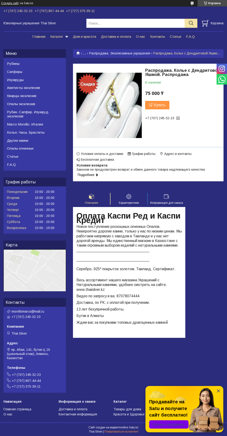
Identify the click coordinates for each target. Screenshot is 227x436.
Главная (38, 36)
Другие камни (17, 140)
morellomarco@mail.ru (28, 311)
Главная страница (17, 409)
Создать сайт (10, 3)
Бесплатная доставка (97, 159)
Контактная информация (78, 414)
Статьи (175, 36)
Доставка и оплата (116, 36)
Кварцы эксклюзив (21, 96)
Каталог (56, 36)
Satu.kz (134, 427)
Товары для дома (127, 409)
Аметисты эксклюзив (23, 88)
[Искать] (191, 23)
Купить (160, 105)
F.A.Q (190, 36)
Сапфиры (14, 72)
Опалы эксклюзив (21, 104)
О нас (140, 36)
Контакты (157, 36)
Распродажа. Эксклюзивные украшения (119, 53)
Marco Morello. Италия (25, 124)
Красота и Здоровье (129, 414)
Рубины (13, 64)
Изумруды (15, 80)
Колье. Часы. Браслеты (25, 132)
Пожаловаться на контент (121, 431)
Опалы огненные (20, 148)
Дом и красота (84, 36)
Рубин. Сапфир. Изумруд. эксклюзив (28, 114)
